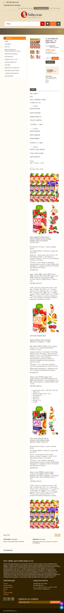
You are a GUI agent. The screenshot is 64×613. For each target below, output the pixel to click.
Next (59, 535)
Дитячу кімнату (11, 62)
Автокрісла (9, 56)
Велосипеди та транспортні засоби (12, 50)
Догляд (7, 65)
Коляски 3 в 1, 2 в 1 (11, 59)
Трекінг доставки (8, 592)
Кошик (55, 58)
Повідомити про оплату (25, 8)
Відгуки (5, 588)
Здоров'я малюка (11, 54)
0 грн (53, 23)
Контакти (5, 594)
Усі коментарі (7, 550)
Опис (33, 89)
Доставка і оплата (8, 587)
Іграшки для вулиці (12, 70)
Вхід (51, 8)
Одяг (6, 41)
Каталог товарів (7, 585)
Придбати (50, 62)
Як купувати (54, 47)
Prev (56, 535)
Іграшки (8, 44)
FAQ (4, 590)
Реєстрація (56, 8)
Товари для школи (12, 73)
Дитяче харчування (12, 68)
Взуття (7, 47)
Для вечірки (9, 76)
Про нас (5, 583)
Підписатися (55, 602)
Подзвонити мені (41, 8)
